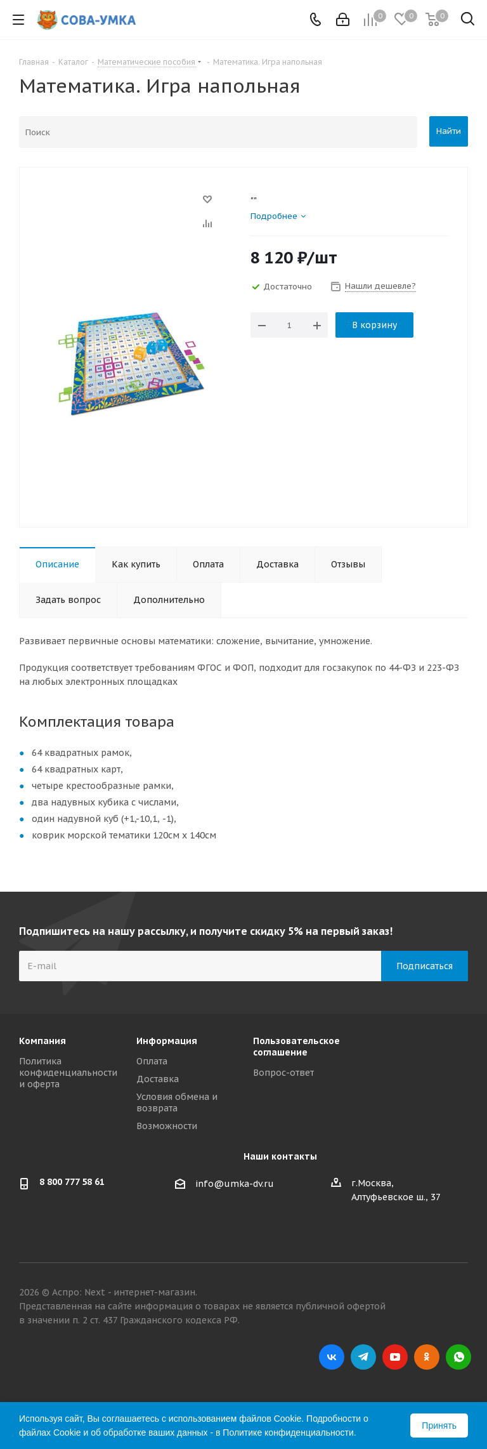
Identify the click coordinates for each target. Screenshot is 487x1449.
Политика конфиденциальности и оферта (68, 1072)
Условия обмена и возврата (177, 1102)
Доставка (157, 1079)
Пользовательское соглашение (296, 1046)
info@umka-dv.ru (234, 1183)
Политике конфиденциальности (288, 1432)
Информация (166, 1041)
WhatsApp (458, 1357)
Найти (448, 131)
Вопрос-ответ (283, 1072)
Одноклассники (426, 1357)
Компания (42, 1041)
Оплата (151, 1061)
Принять (439, 1425)
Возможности (166, 1126)
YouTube (395, 1357)
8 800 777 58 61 (72, 1182)
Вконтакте (331, 1357)
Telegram (363, 1357)
